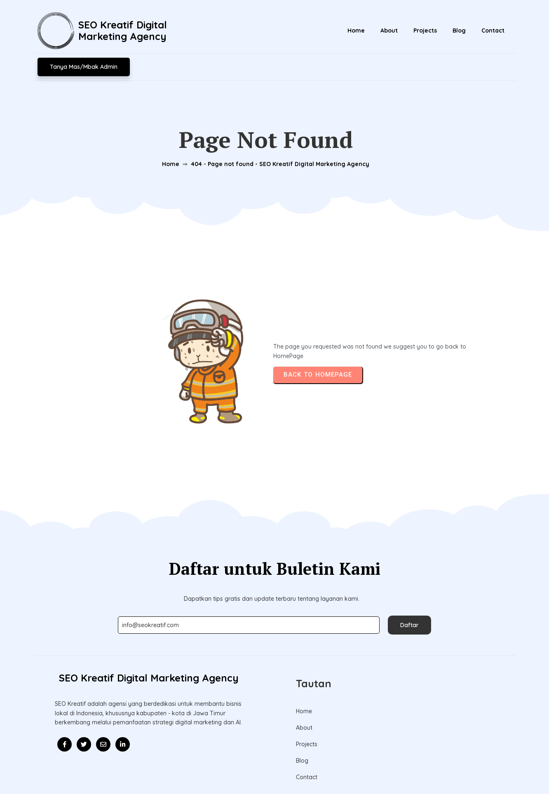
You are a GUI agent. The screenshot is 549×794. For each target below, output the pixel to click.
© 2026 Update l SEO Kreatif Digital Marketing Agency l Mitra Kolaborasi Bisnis (274, 768)
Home (169, 149)
